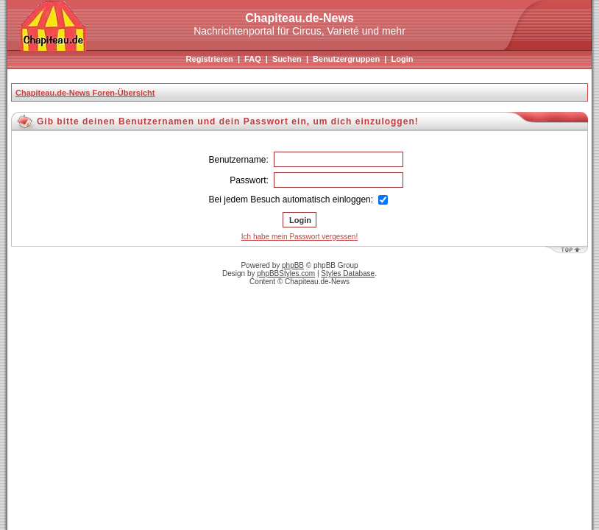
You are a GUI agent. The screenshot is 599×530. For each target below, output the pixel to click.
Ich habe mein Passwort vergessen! (299, 237)
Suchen (287, 58)
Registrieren (209, 58)
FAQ (252, 58)
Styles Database (348, 273)
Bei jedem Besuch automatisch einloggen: (299, 199)
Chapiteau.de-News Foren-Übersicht (85, 92)
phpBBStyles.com (286, 273)
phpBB (293, 265)
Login (402, 58)
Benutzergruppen (346, 58)
